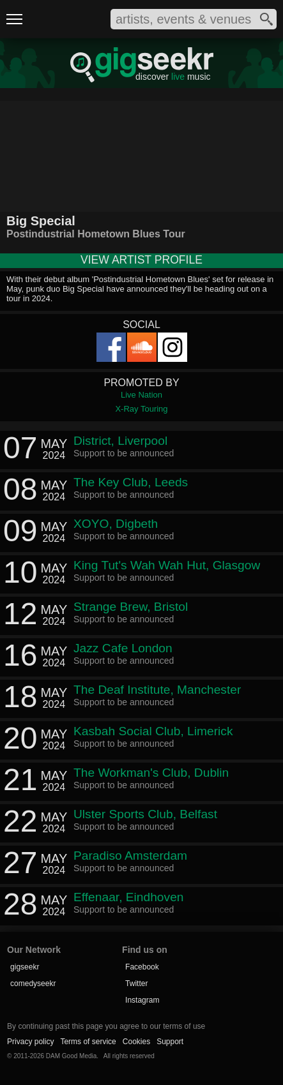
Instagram (142, 1000)
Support (170, 1041)
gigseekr (24, 966)
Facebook (142, 966)
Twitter (136, 983)
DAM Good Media (71, 1055)
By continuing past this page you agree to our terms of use (106, 1026)
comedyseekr (33, 983)
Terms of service (88, 1041)
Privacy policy (30, 1041)
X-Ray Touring (141, 409)
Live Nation (141, 395)
